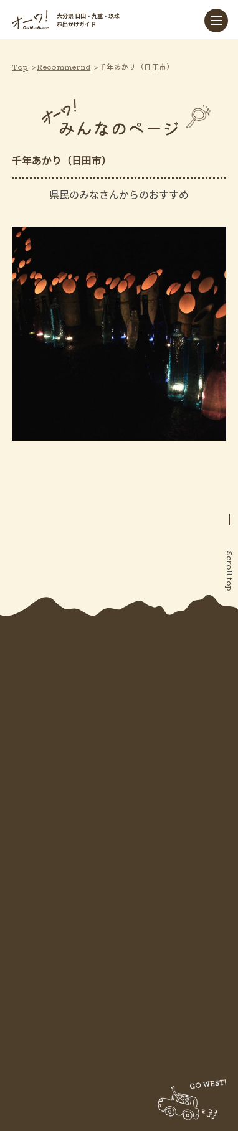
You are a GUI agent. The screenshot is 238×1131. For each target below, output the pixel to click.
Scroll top (230, 571)
